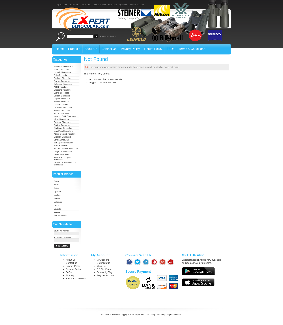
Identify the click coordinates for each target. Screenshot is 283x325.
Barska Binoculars (62, 81)
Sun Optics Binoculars (63, 143)
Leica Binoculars (61, 104)
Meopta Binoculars (62, 110)
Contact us (71, 263)
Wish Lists (86, 4)
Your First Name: (61, 231)
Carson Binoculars (62, 96)
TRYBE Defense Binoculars (66, 148)
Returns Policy (73, 269)
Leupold (57, 209)
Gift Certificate (104, 269)
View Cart (112, 4)
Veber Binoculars (61, 154)
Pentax (57, 212)
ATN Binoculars (61, 87)
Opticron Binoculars (62, 122)
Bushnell (58, 195)
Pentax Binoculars (62, 125)
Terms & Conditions (76, 278)
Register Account (105, 275)
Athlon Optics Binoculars (64, 134)
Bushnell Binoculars (62, 78)
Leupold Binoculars (62, 72)
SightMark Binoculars (63, 131)
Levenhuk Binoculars (63, 107)
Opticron (57, 191)
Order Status (74, 4)
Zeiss (56, 188)
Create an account (136, 4)
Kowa (56, 181)
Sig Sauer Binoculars (63, 128)
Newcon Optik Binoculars (65, 116)
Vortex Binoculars (61, 69)
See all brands (60, 215)
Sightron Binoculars (62, 137)
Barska (57, 198)
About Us (71, 259)
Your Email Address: (63, 237)
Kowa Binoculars (61, 102)
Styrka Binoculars (61, 140)
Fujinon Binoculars (62, 99)
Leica (56, 205)
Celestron (58, 202)
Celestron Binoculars (63, 84)
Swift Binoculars (61, 146)
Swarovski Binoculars (63, 66)
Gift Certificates (99, 4)
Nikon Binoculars (61, 119)
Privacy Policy (73, 266)
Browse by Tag (104, 272)
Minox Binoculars (61, 113)
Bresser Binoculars (62, 90)
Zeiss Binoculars (61, 75)
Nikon (56, 184)
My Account (62, 4)
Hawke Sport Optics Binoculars (62, 158)
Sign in (122, 4)
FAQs (69, 272)
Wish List (101, 266)
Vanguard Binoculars (63, 151)
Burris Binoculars (61, 93)
